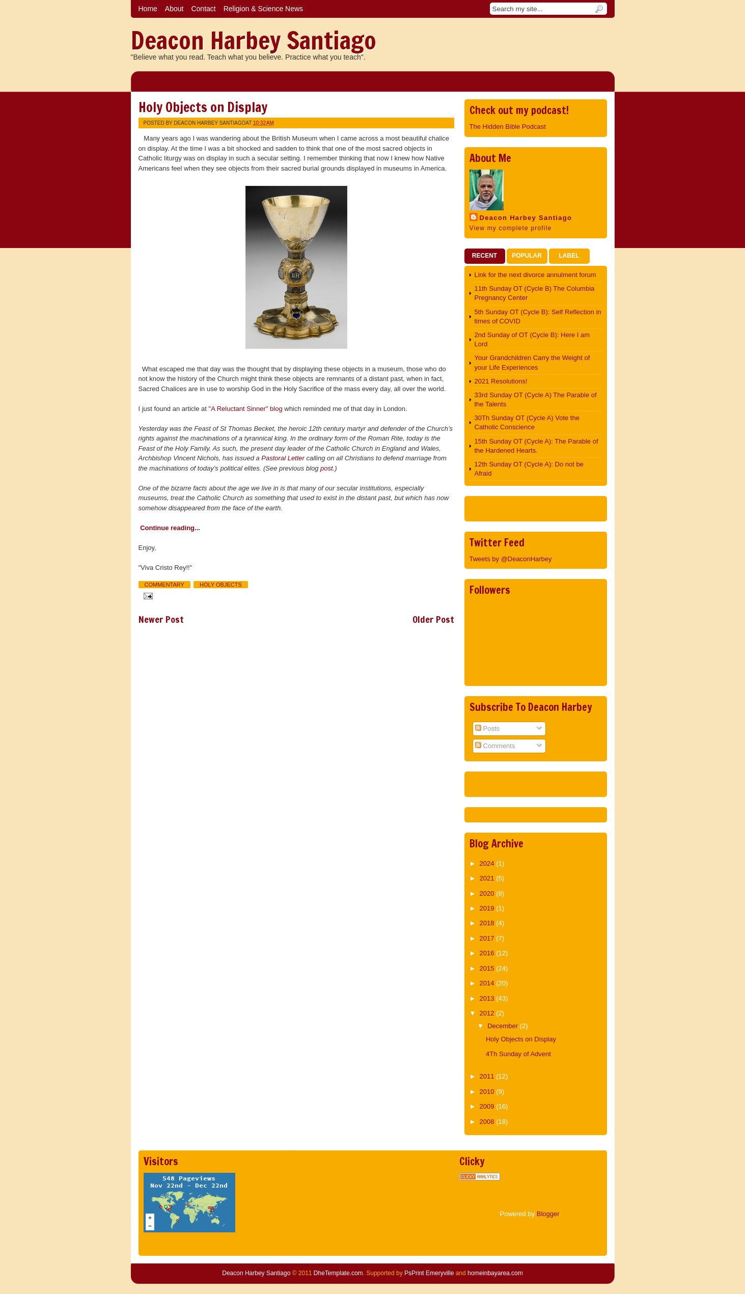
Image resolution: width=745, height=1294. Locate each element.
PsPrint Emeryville (429, 1273)
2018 (488, 923)
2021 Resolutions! (501, 381)
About (174, 9)
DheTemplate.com (338, 1273)
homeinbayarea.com (495, 1273)
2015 (488, 968)
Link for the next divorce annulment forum (535, 275)
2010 (488, 1091)
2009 (488, 1106)
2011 (488, 1076)
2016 (488, 953)
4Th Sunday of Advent (518, 1054)
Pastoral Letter (283, 458)
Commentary (164, 585)
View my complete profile (511, 228)
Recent (484, 255)
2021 (488, 878)
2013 (488, 998)
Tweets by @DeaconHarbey (511, 559)
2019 (488, 908)
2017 (488, 938)
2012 (488, 1013)
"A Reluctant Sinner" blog (246, 408)
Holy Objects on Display (203, 107)
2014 (488, 983)
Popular (527, 255)
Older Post (433, 619)
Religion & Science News (263, 9)
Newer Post (161, 619)
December (503, 1026)
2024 (488, 863)
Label (569, 255)
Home (148, 9)
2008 (488, 1121)
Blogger (548, 1214)
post (326, 468)
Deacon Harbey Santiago (253, 40)
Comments (495, 746)
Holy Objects (221, 585)
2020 (488, 893)
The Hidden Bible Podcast (508, 126)
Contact (203, 9)
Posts (487, 728)
